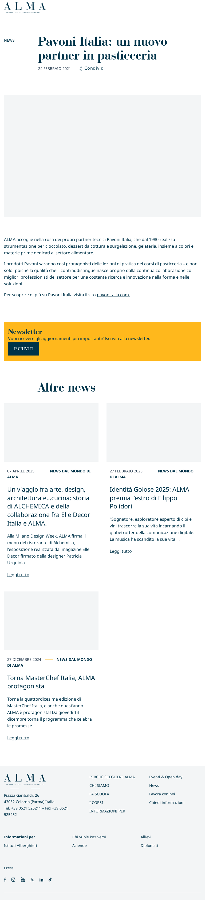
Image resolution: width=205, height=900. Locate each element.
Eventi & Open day (165, 776)
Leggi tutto (18, 575)
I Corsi (96, 802)
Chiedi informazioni (166, 802)
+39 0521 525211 (26, 808)
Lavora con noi (162, 793)
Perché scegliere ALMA (112, 776)
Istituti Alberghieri (20, 845)
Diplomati (149, 845)
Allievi (146, 836)
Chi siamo (99, 785)
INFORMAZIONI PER (107, 811)
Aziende (79, 845)
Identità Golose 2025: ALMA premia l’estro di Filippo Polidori (149, 497)
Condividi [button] (92, 68)
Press (9, 867)
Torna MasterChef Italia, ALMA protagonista (51, 681)
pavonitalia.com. (113, 295)
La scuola (99, 793)
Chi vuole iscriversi (89, 836)
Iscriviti (24, 349)
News (9, 40)
